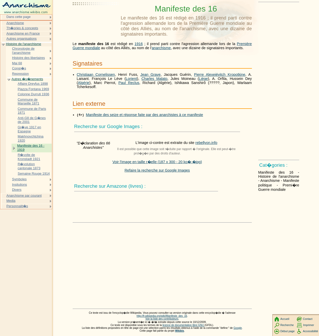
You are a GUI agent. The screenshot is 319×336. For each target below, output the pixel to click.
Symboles (19, 179)
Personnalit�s (17, 206)
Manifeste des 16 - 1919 (31, 148)
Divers (17, 190)
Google (237, 328)
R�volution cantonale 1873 (29, 166)
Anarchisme (15, 23)
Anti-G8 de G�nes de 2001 (32, 120)
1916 (139, 44)
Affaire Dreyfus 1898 (33, 84)
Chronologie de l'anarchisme (23, 51)
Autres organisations (21, 38)
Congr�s (19, 68)
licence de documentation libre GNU (184, 325)
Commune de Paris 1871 (32, 111)
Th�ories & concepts (22, 28)
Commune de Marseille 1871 (28, 102)
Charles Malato (154, 79)
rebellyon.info (206, 143)
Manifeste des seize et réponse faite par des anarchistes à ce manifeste (144, 115)
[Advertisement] (96, 16)
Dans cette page (18, 17)
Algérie (83, 83)
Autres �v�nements (27, 79)
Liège (203, 79)
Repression (20, 74)
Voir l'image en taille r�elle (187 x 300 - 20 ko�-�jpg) (157, 162)
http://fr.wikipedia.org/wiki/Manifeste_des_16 (161, 315)
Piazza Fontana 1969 (33, 89)
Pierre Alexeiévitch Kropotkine (219, 74)
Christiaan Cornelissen (96, 74)
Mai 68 (17, 63)
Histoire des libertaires (28, 58)
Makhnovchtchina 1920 (31, 138)
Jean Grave (150, 74)
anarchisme (161, 48)
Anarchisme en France (23, 33)
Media (10, 201)
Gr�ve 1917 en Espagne (29, 129)
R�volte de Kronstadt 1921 (29, 157)
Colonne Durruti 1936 (33, 94)
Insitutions (19, 184)
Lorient (131, 79)
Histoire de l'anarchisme (23, 44)
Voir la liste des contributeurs (161, 318)
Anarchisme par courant (24, 195)
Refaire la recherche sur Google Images (157, 170)
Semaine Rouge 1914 (34, 173)
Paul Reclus (128, 83)
